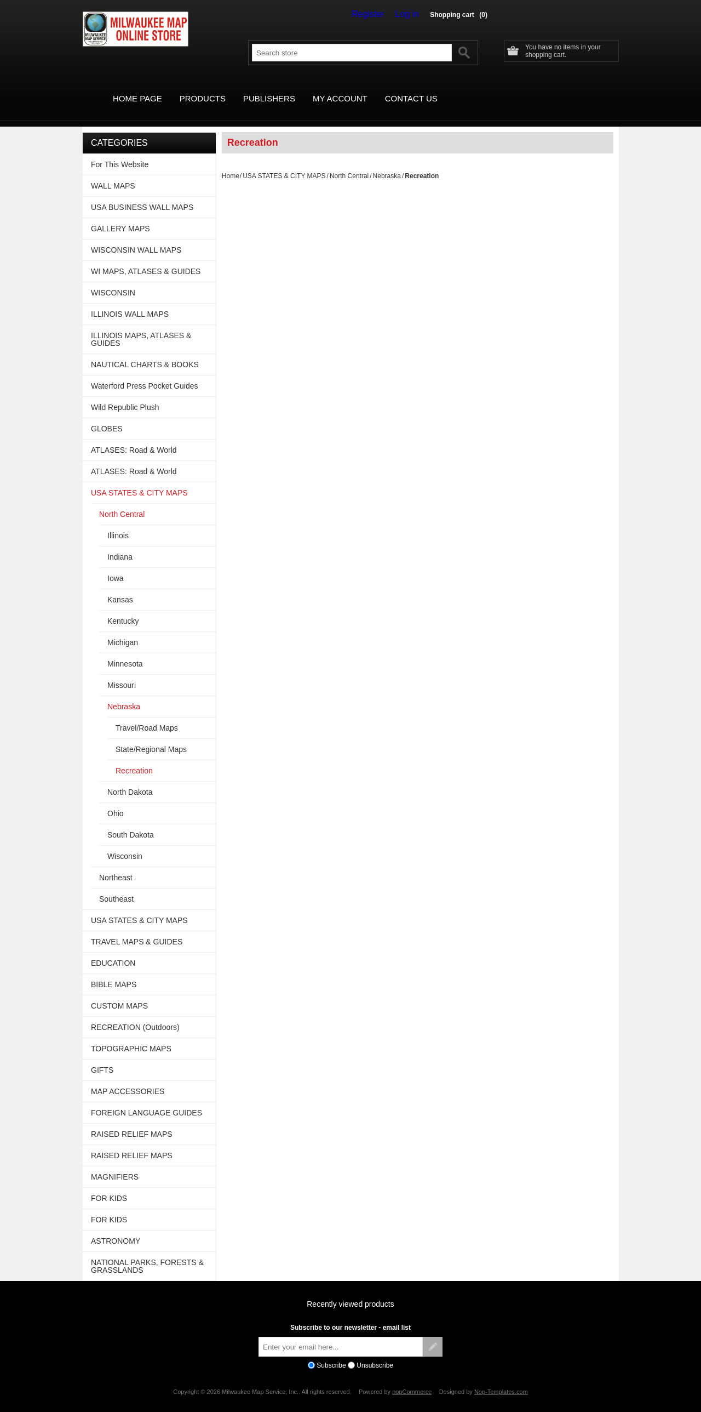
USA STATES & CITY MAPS (284, 163)
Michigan (122, 629)
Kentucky (123, 608)
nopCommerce (412, 1379)
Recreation (134, 758)
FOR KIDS (109, 1185)
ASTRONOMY (115, 1228)
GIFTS (102, 1057)
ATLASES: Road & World (134, 437)
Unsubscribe (375, 1353)
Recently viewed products (350, 1291)
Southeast (116, 886)
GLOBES (107, 416)
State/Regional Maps (151, 736)
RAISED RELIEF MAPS (132, 1121)
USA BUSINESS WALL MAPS (142, 194)
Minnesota (125, 651)
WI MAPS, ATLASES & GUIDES (145, 258)
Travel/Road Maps (147, 715)
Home (230, 163)
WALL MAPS (113, 173)
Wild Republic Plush (125, 394)
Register (376, 14)
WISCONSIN (113, 280)
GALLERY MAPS (120, 216)
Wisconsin (124, 843)
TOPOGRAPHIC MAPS (131, 1036)
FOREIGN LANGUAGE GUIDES (146, 1100)
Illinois (118, 523)
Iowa (115, 565)
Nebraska (387, 163)
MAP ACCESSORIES (127, 1078)
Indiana (120, 544)
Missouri (121, 672)
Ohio (115, 800)
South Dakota (130, 822)
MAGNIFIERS (115, 1164)
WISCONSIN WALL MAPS (136, 237)
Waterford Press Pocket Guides (144, 373)
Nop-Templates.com (501, 1379)
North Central (349, 163)
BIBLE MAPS (113, 971)
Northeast (116, 865)
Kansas (120, 587)
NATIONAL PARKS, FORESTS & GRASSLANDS (147, 1253)
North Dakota (129, 779)
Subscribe (331, 1353)
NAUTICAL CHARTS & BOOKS (145, 352)
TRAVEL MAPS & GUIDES (136, 929)
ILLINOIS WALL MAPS (130, 301)
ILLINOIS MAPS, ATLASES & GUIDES (141, 326)
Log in (410, 14)
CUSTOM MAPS (119, 993)
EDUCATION (113, 950)
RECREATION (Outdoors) (135, 1014)
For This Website (119, 151)
